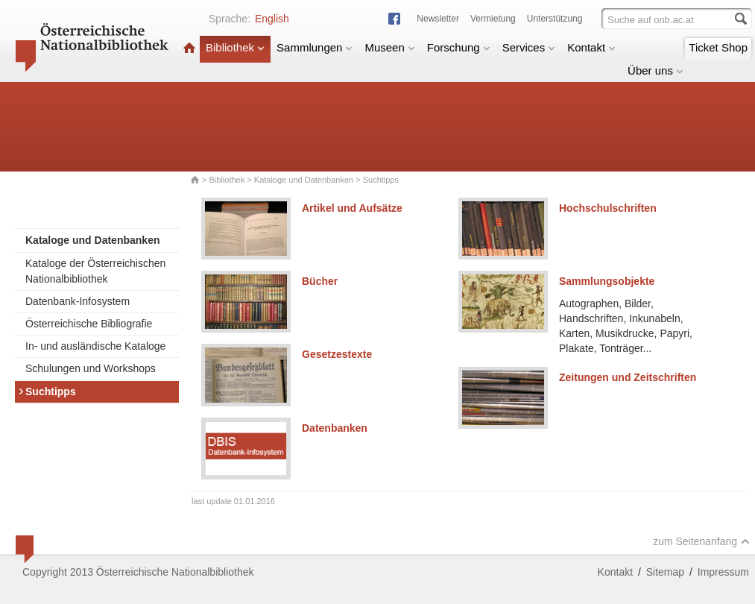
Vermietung (493, 18)
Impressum (723, 572)
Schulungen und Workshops (90, 368)
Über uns (655, 70)
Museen (389, 47)
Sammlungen (315, 47)
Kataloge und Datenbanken (303, 179)
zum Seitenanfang (701, 541)
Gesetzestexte (337, 354)
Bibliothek (235, 47)
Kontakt (591, 47)
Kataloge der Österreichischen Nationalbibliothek (95, 271)
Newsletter (438, 18)
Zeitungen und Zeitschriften (627, 377)
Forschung (458, 47)
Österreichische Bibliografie (88, 324)
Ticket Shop (718, 47)
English (272, 19)
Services (529, 47)
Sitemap (665, 572)
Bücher (320, 281)
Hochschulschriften (608, 208)
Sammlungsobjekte (606, 281)
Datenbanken (334, 428)
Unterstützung (555, 18)
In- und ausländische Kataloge (95, 346)
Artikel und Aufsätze (352, 208)
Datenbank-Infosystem (77, 301)
